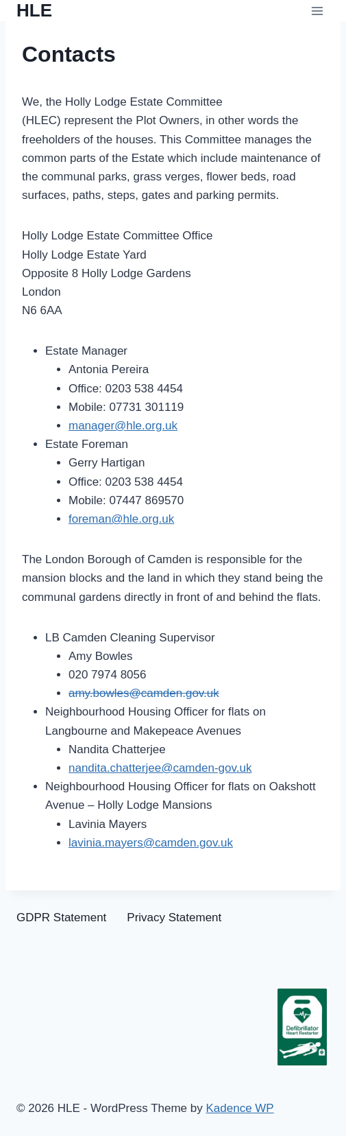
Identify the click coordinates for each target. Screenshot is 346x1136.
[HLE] (34, 10)
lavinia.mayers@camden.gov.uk (151, 842)
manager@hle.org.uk (123, 425)
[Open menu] (317, 10)
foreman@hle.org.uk (121, 518)
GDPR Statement (61, 917)
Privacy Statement (174, 917)
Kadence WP (239, 1108)
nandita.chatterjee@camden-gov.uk (160, 767)
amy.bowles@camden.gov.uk (144, 693)
